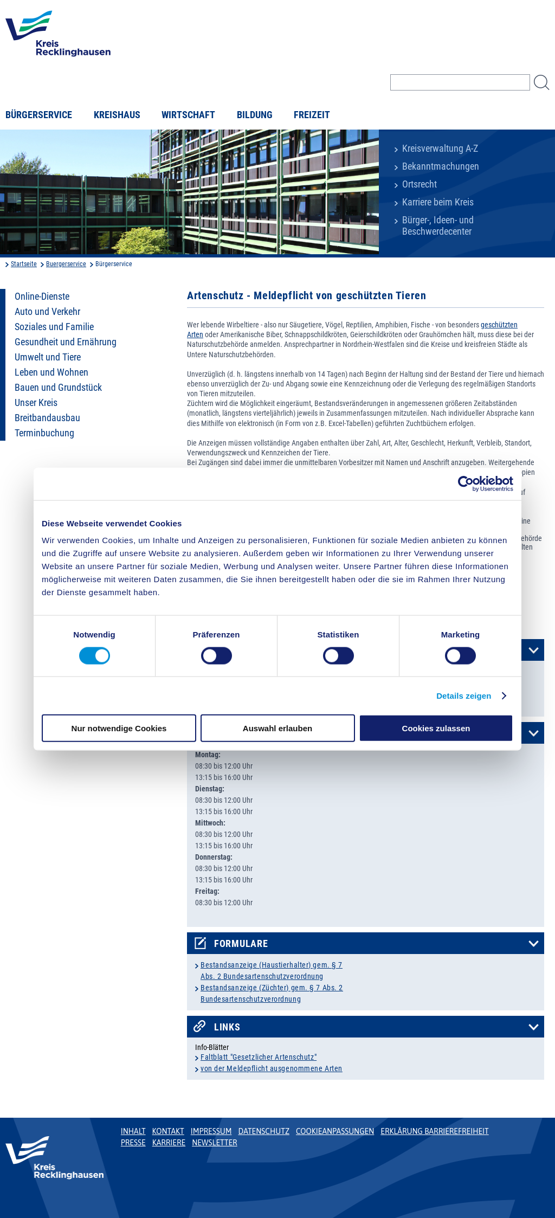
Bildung (255, 114)
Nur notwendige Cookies (119, 728)
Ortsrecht (419, 184)
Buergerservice (66, 264)
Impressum (211, 1131)
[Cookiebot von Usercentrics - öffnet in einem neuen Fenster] (465, 483)
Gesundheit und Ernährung (66, 342)
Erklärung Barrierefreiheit (434, 1131)
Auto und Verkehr (47, 311)
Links (227, 1027)
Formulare (241, 943)
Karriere (169, 1142)
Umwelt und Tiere (48, 357)
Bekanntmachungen (440, 166)
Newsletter (214, 1142)
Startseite (24, 264)
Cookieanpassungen (335, 1131)
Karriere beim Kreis (438, 202)
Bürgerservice (38, 114)
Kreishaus (117, 114)
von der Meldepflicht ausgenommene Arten (272, 1068)
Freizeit (312, 114)
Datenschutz (263, 1131)
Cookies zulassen (436, 728)
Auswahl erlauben (277, 728)
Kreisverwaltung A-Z (440, 148)
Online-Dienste (42, 296)
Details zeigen (463, 695)
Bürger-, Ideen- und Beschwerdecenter (438, 226)
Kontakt (168, 1131)
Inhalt (133, 1131)
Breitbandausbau (47, 418)
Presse (133, 1142)
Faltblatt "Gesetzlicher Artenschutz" (259, 1057)
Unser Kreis (36, 402)
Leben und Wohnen (51, 372)
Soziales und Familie (54, 326)
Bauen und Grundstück (58, 387)
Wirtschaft (188, 114)
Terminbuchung (44, 433)
